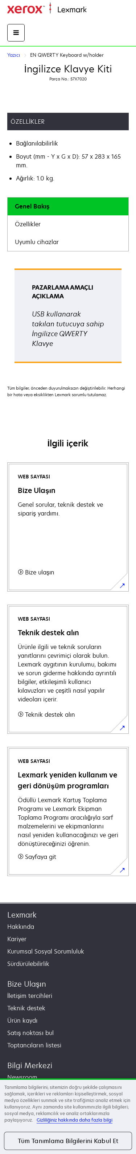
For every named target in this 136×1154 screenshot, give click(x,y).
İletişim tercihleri (29, 996)
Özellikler (28, 224)
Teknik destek (26, 1008)
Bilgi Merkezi (29, 1065)
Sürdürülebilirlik (28, 964)
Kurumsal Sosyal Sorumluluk (45, 951)
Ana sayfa (98, 10)
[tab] (68, 206)
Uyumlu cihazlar (37, 242)
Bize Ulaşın (26, 984)
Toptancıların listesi (34, 1045)
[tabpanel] (68, 318)
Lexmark (22, 915)
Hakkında (20, 927)
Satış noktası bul (30, 1033)
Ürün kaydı (22, 1020)
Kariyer (16, 939)
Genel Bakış (32, 206)
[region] (68, 1116)
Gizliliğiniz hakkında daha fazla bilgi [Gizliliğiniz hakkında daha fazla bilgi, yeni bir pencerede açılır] (74, 1120)
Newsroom (22, 1077)
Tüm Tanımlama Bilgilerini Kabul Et (68, 1141)
